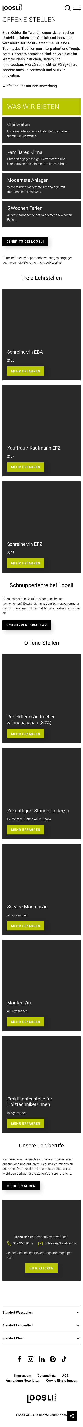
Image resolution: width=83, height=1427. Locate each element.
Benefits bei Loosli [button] (25, 241)
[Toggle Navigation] (77, 7)
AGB (65, 1376)
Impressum (22, 1376)
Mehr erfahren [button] (25, 467)
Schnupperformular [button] (26, 625)
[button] (19, 1359)
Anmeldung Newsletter (23, 1380)
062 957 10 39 (23, 1243)
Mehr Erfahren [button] (25, 371)
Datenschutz (46, 1376)
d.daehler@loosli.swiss (60, 1243)
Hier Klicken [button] (41, 1268)
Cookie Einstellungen (61, 1380)
